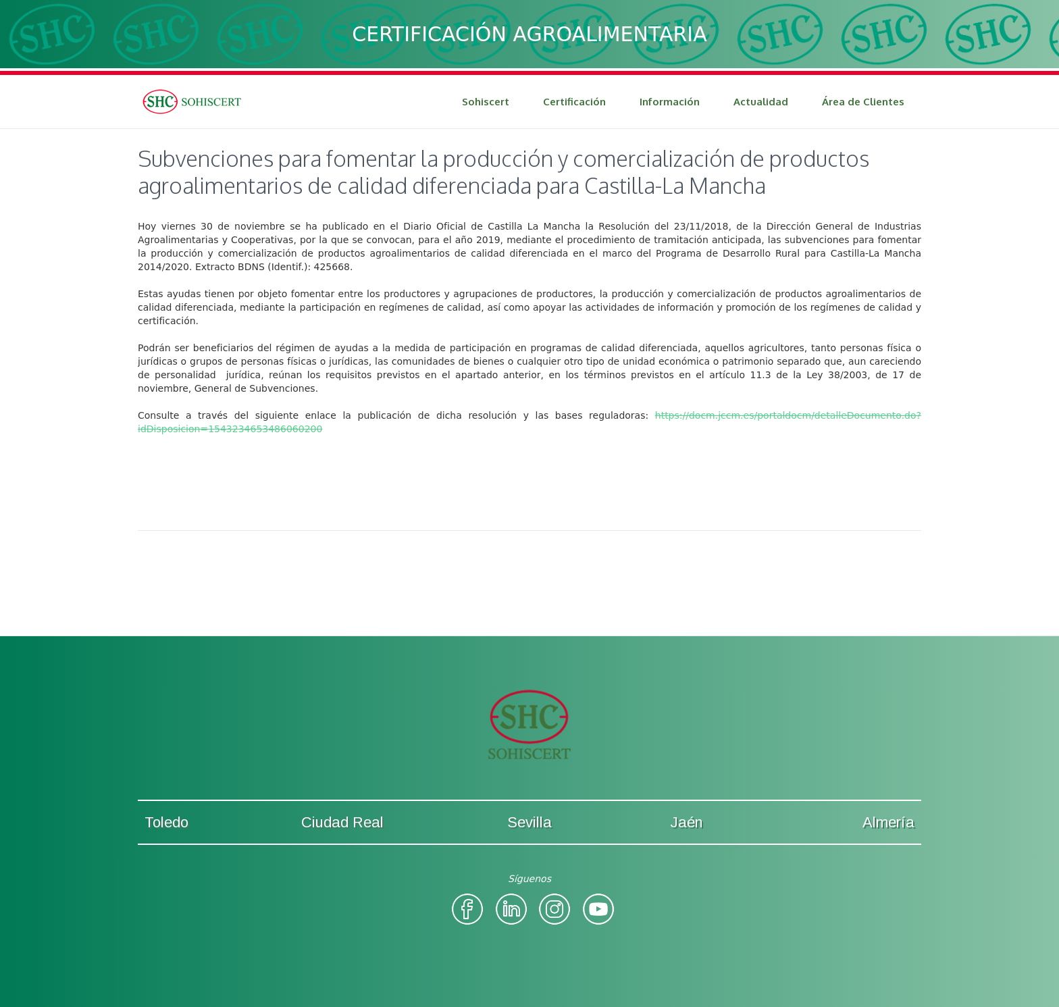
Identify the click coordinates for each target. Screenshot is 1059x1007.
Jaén (686, 822)
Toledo (166, 822)
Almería (888, 822)
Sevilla (529, 822)
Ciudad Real (342, 822)
